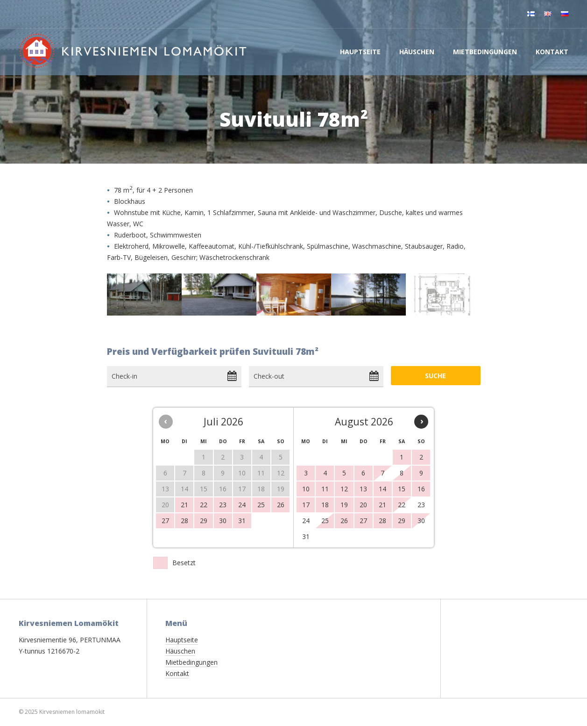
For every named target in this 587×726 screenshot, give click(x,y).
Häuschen (416, 51)
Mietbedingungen (485, 51)
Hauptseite (360, 51)
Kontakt (552, 51)
